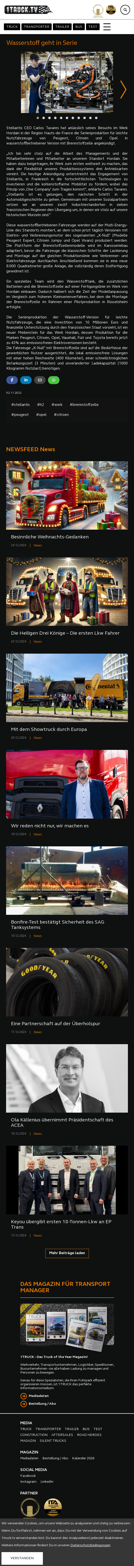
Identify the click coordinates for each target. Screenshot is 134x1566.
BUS (78, 27)
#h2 (40, 405)
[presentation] (123, 90)
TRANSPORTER (36, 27)
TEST (92, 27)
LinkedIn (46, 1482)
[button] (38, 118)
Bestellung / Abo (42, 1404)
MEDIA (26, 1423)
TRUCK (12, 27)
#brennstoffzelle (84, 405)
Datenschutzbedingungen (90, 1545)
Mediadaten (39, 1396)
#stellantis (20, 405)
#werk (56, 405)
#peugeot (20, 415)
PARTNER (29, 1494)
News (38, 545)
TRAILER (62, 27)
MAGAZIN (28, 1441)
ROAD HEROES (89, 1435)
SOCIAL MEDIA (33, 1470)
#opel (41, 415)
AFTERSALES (62, 1435)
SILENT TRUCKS (53, 1441)
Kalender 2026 (83, 1459)
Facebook (28, 1476)
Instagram (28, 1482)
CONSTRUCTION (34, 1435)
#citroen (61, 415)
